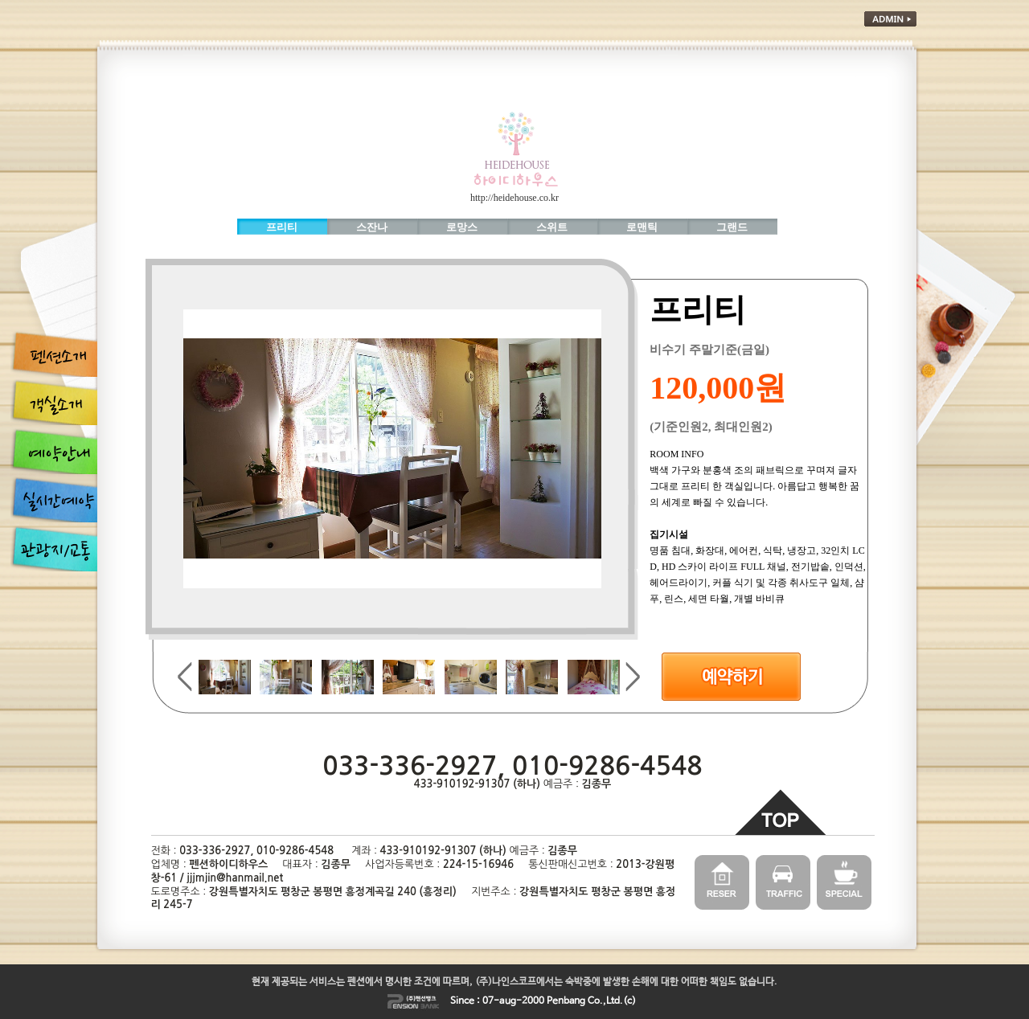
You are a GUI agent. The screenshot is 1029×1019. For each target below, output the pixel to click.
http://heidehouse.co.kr (514, 197)
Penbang (566, 1001)
